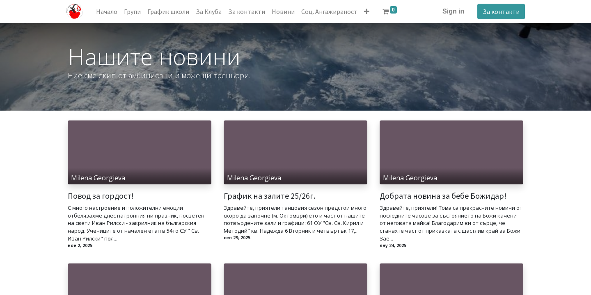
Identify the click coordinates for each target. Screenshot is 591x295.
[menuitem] (109, 11)
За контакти (499, 11)
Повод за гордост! (101, 196)
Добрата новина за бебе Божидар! (443, 196)
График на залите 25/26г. (269, 196)
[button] (369, 11)
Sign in (452, 11)
